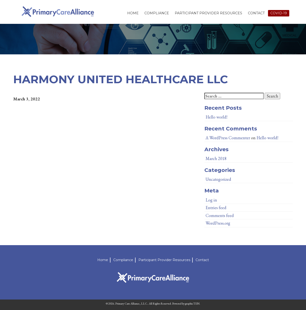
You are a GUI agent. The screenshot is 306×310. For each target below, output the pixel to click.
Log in (211, 200)
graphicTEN (192, 303)
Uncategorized (218, 179)
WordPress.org (218, 223)
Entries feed (216, 207)
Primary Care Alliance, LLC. (131, 303)
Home (133, 13)
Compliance (156, 13)
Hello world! (216, 117)
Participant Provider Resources (208, 13)
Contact (256, 13)
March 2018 (216, 158)
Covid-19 (278, 13)
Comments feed (220, 215)
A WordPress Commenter (228, 137)
